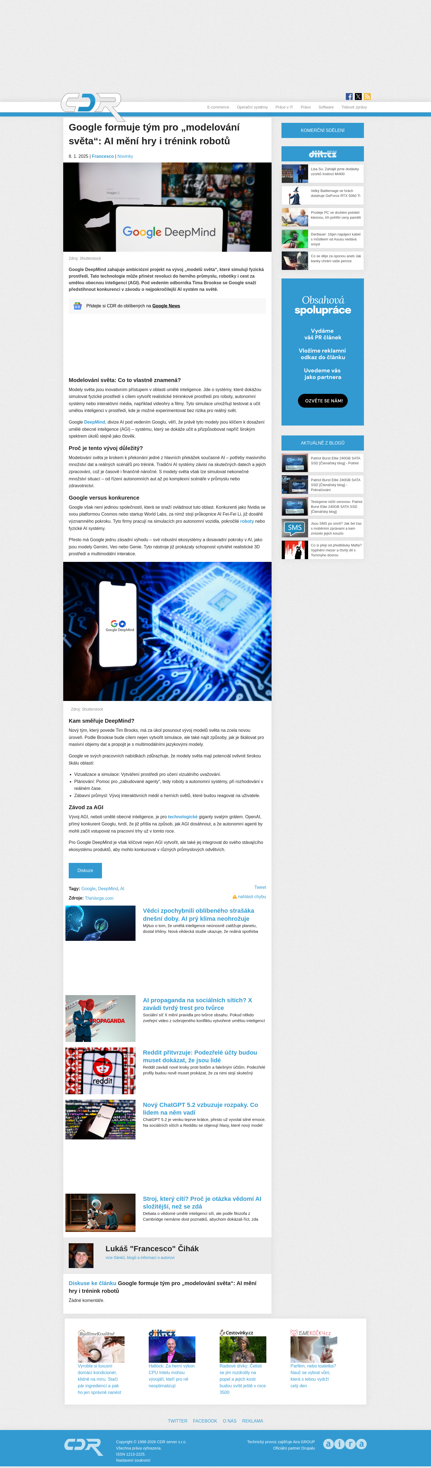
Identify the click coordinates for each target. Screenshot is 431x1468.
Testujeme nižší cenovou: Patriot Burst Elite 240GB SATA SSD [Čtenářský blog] (336, 507)
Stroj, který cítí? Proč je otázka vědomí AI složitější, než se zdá (202, 1202)
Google (88, 888)
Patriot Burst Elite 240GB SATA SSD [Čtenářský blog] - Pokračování (335, 485)
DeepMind (94, 422)
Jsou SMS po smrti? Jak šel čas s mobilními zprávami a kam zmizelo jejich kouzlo (336, 528)
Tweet (260, 887)
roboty (247, 521)
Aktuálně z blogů (322, 443)
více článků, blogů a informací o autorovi (140, 1257)
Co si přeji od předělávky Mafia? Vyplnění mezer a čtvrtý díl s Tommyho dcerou (336, 550)
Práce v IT (284, 107)
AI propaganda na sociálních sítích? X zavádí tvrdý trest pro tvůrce (197, 1004)
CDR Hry (322, 153)
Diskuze (85, 870)
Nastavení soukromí (133, 1460)
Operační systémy (252, 107)
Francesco (103, 156)
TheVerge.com (99, 898)
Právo (306, 107)
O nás (230, 1421)
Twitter (177, 1421)
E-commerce (218, 107)
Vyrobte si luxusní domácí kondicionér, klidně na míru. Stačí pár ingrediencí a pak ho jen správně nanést (99, 1379)
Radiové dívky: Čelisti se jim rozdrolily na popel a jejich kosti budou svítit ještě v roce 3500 (243, 1379)
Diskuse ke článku (92, 1283)
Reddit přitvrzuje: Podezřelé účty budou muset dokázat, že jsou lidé (200, 1056)
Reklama (252, 1421)
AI (122, 888)
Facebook (205, 1421)
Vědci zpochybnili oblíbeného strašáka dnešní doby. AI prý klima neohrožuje (198, 914)
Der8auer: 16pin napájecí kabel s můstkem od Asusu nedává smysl (336, 239)
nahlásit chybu (252, 896)
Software (326, 107)
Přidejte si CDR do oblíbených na (133, 306)
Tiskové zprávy (354, 107)
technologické (183, 816)
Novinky (125, 156)
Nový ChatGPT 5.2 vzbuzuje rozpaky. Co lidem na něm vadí (200, 1108)
